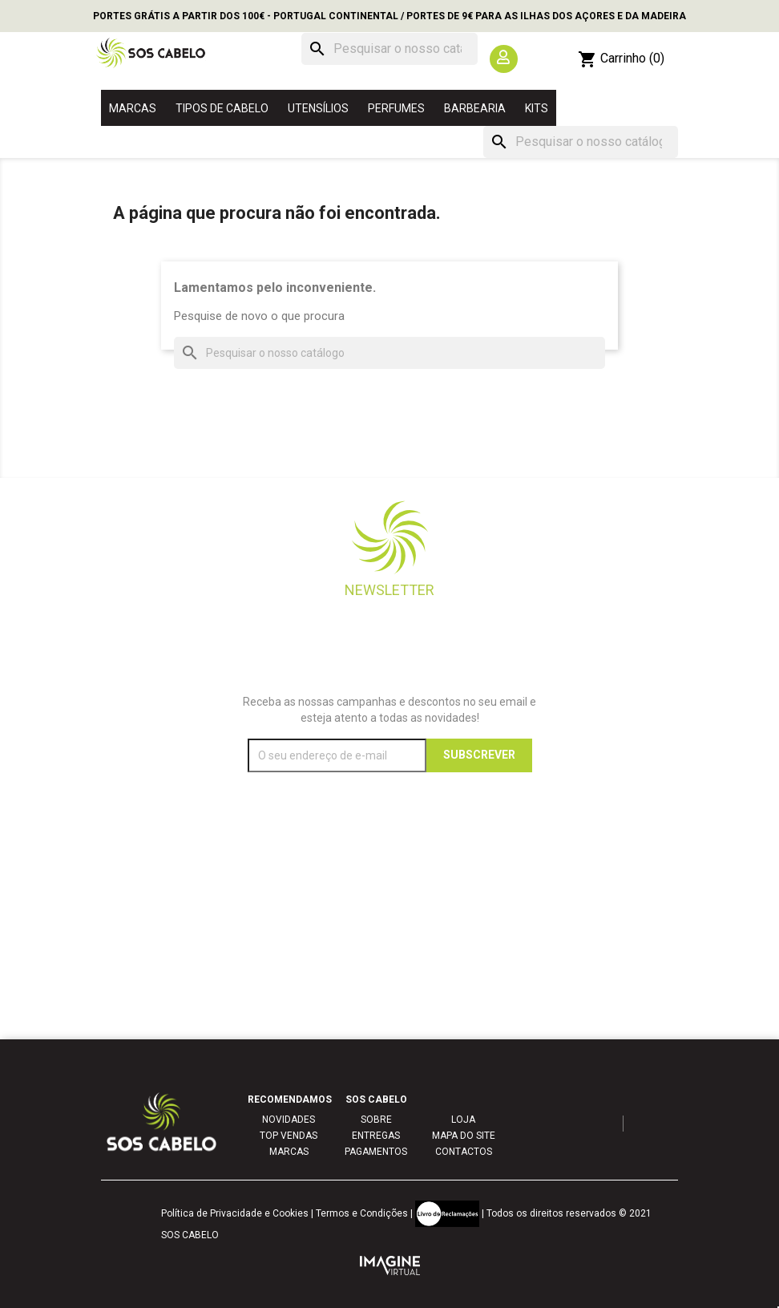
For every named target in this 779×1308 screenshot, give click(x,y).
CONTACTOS (463, 1151)
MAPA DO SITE (463, 1135)
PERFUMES (396, 108)
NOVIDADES (288, 1119)
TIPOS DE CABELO (222, 108)
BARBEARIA (475, 108)
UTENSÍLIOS (318, 108)
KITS (536, 108)
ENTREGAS (376, 1135)
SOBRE (376, 1119)
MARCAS (132, 108)
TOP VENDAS (288, 1135)
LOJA (463, 1119)
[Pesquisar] (389, 49)
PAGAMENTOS (376, 1151)
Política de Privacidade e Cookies (235, 1213)
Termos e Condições (362, 1213)
